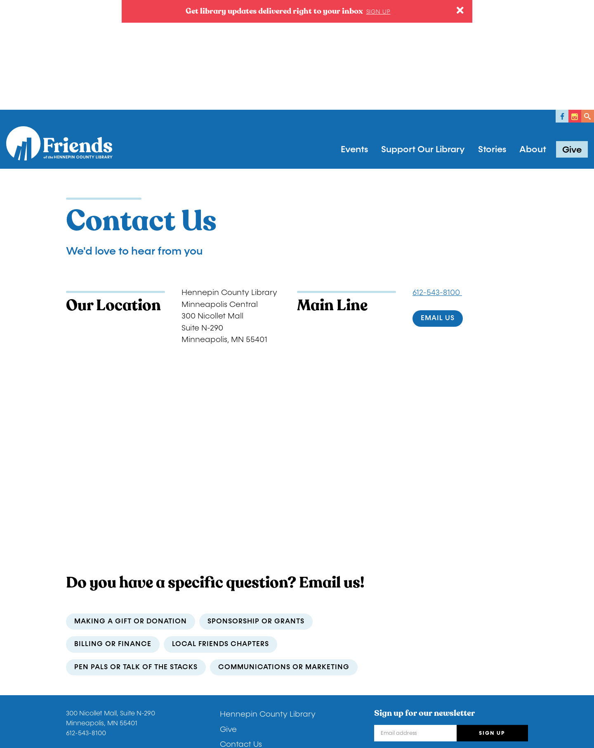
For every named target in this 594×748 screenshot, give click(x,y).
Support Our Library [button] (423, 41)
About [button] (532, 41)
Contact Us (241, 636)
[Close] (460, 10)
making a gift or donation (130, 513)
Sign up (378, 12)
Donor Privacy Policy (98, 706)
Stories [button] (492, 41)
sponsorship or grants (255, 513)
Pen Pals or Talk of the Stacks (136, 559)
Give (572, 41)
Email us (438, 210)
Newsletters (241, 651)
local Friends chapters (220, 536)
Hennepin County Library (268, 606)
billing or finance (112, 536)
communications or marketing (283, 559)
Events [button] (354, 41)
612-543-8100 (437, 184)
